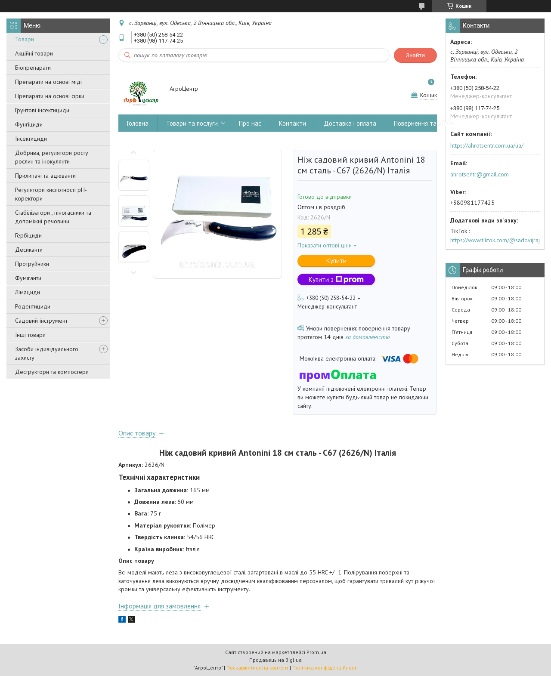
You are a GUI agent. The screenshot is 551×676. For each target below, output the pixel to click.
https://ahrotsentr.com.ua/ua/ (486, 145)
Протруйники (32, 264)
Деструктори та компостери (52, 372)
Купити (336, 260)
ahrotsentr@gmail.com (479, 174)
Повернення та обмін (424, 123)
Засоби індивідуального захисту (46, 353)
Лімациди (27, 292)
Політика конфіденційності (325, 667)
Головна (138, 123)
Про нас (250, 123)
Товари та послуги (192, 123)
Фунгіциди (29, 124)
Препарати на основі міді (48, 82)
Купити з (336, 279)
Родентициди (32, 306)
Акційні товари (34, 53)
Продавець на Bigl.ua (275, 660)
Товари (24, 39)
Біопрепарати (33, 67)
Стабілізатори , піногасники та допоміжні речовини (53, 217)
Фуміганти (28, 278)
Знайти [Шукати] (415, 55)
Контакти (292, 123)
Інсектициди (31, 138)
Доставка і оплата (350, 123)
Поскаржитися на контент (257, 667)
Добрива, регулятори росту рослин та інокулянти (51, 157)
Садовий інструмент (41, 320)
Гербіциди (28, 235)
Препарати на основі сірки (49, 96)
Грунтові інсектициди (42, 110)
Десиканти (29, 249)
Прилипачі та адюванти (45, 175)
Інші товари (30, 335)
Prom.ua (316, 652)
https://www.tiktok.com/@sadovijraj (495, 240)
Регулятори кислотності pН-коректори (51, 194)
